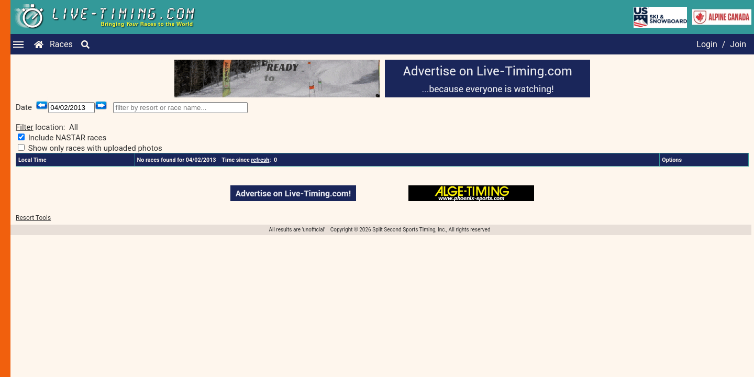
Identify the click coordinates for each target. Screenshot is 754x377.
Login (706, 44)
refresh (260, 160)
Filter (25, 127)
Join (738, 44)
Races (61, 44)
